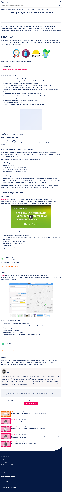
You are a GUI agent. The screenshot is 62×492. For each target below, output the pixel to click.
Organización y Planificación (9, 9)
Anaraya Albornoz (6, 16)
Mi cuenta (3, 479)
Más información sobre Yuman (9, 350)
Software (3, 472)
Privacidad (3, 459)
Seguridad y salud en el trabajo (23, 9)
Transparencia (4, 462)
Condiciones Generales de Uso (7, 464)
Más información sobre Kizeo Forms (10, 266)
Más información (12, 394)
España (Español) (11, 488)
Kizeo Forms (4, 199)
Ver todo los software (31, 403)
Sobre (2, 469)
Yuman (3, 275)
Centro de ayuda (4, 481)
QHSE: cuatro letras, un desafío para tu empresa (15, 69)
